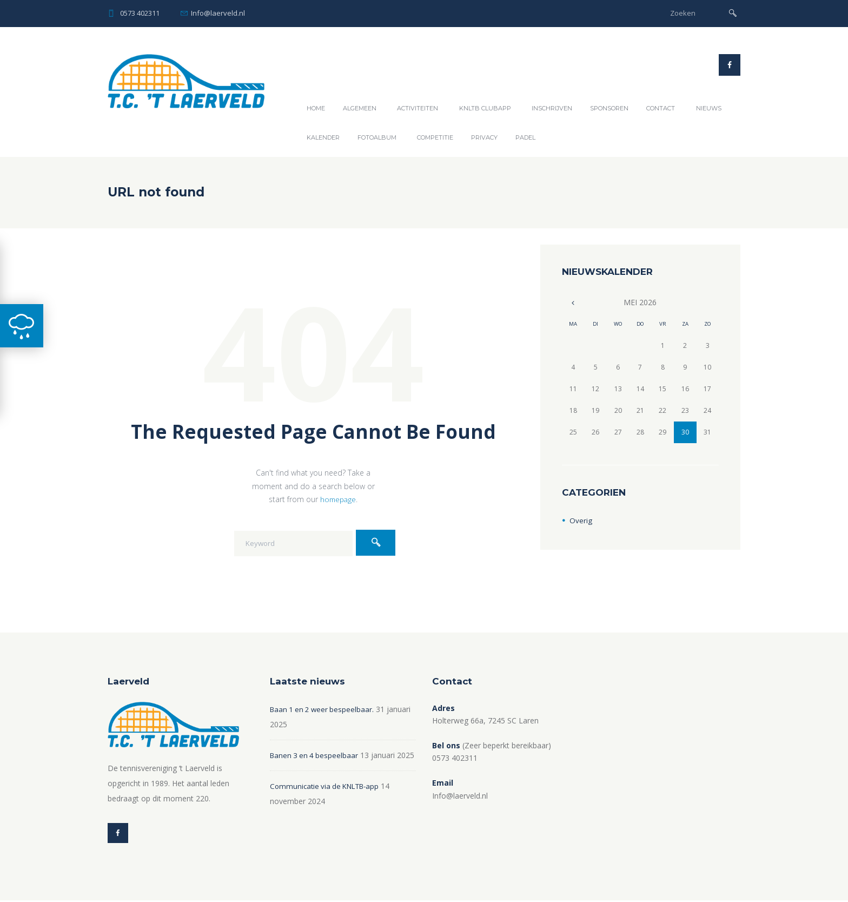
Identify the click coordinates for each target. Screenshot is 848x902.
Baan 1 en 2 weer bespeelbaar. (324, 709)
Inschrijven (552, 108)
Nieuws (708, 108)
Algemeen (359, 108)
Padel (525, 137)
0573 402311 (140, 13)
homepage (338, 499)
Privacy (484, 137)
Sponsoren (609, 108)
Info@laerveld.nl (218, 13)
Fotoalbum (376, 137)
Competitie (435, 137)
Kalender (323, 137)
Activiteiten (417, 108)
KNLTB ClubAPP (485, 108)
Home (316, 108)
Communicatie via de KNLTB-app (328, 801)
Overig (580, 520)
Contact (660, 108)
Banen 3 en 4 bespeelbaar (315, 755)
